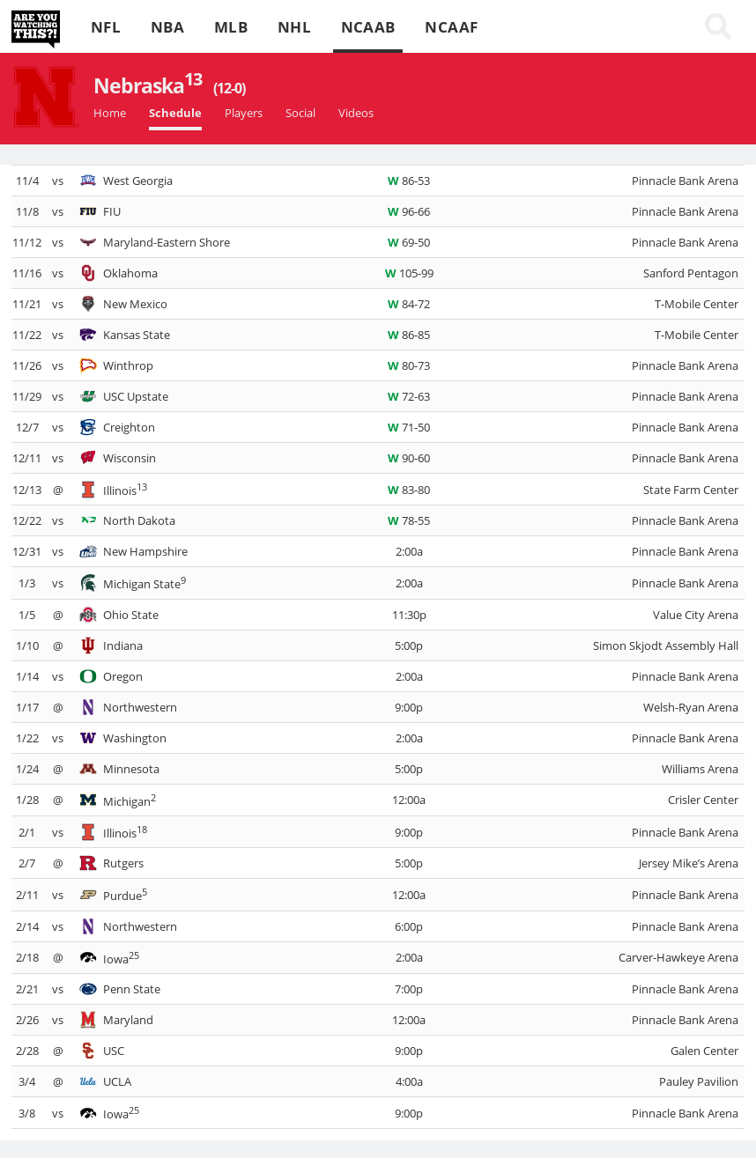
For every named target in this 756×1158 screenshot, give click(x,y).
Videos (356, 113)
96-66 (409, 211)
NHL (294, 27)
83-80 (409, 490)
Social (300, 113)
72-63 (409, 396)
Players (244, 113)
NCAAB (368, 27)
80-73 (409, 365)
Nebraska (169, 85)
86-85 (409, 335)
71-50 (409, 427)
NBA (167, 27)
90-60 (409, 458)
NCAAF (451, 27)
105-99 (409, 273)
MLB (231, 27)
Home (109, 113)
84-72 (409, 304)
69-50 (409, 242)
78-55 (409, 520)
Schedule (175, 113)
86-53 (409, 180)
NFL (106, 27)
